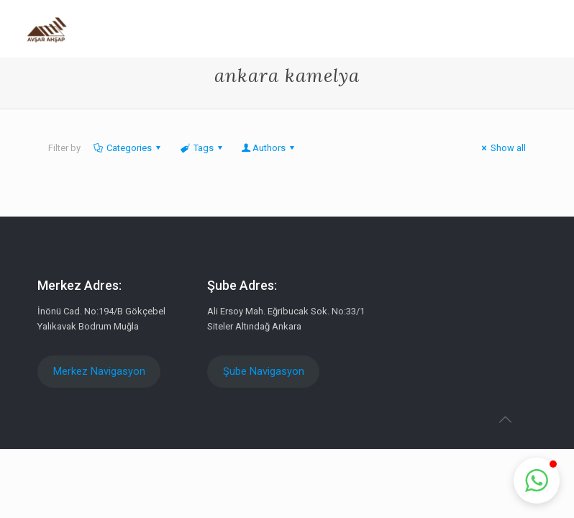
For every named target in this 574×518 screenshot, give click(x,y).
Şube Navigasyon (263, 371)
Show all (502, 147)
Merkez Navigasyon (99, 371)
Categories (128, 147)
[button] (537, 481)
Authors (269, 147)
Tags (202, 147)
